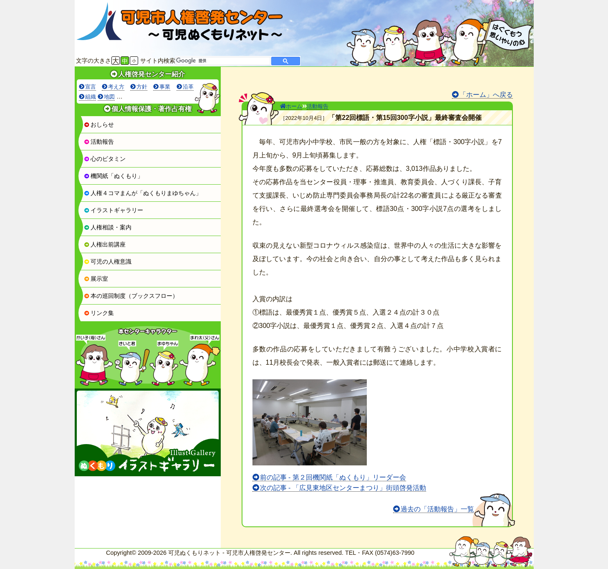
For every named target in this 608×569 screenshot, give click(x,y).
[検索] (222, 61)
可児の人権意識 (107, 261)
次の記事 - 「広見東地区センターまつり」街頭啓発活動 (343, 487)
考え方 (116, 87)
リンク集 (99, 313)
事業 (164, 87)
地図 (109, 97)
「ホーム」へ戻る (486, 94)
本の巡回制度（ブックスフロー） (131, 295)
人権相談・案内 (107, 227)
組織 (90, 97)
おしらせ (99, 124)
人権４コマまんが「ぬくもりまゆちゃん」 (143, 193)
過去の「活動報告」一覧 (437, 509)
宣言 (90, 87)
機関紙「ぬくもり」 (113, 176)
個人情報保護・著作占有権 (151, 108)
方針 (141, 87)
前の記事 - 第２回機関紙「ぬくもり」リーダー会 (333, 477)
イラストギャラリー (113, 210)
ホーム (291, 106)
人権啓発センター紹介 (151, 74)
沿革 (188, 87)
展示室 (96, 278)
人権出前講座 (105, 244)
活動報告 (99, 141)
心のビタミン (105, 158)
